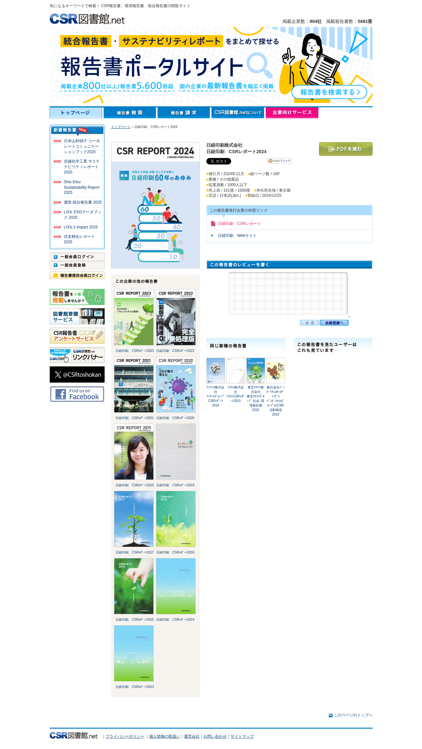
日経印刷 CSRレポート (239, 223)
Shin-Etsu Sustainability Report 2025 (81, 187)
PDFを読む (346, 149)
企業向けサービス (292, 112)
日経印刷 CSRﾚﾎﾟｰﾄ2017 (135, 552)
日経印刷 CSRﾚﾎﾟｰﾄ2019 (135, 485)
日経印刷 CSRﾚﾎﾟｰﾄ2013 (135, 687)
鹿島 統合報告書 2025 (83, 202)
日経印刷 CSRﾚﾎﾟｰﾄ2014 (175, 619)
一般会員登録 (77, 265)
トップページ (77, 112)
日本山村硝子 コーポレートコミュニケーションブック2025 (82, 146)
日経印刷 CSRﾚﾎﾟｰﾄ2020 (175, 418)
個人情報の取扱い (164, 736)
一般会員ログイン (77, 256)
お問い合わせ (215, 736)
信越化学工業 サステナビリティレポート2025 (82, 166)
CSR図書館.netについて (238, 112)
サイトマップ (242, 736)
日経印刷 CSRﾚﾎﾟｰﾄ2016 (175, 552)
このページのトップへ (353, 715)
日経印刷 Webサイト (237, 235)
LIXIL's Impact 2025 (81, 227)
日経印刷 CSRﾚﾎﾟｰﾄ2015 (135, 619)
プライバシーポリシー (125, 736)
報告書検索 (131, 112)
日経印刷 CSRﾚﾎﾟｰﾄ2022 (175, 351)
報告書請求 (184, 112)
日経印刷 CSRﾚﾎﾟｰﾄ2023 (135, 351)
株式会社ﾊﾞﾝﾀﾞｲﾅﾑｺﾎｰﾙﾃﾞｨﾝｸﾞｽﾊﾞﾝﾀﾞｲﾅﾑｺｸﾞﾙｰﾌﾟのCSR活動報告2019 (275, 400)
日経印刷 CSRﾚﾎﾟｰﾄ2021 (135, 418)
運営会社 (192, 736)
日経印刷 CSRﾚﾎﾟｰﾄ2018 (175, 485)
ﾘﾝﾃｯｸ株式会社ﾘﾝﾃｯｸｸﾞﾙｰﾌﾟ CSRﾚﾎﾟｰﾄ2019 (215, 396)
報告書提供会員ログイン (77, 275)
